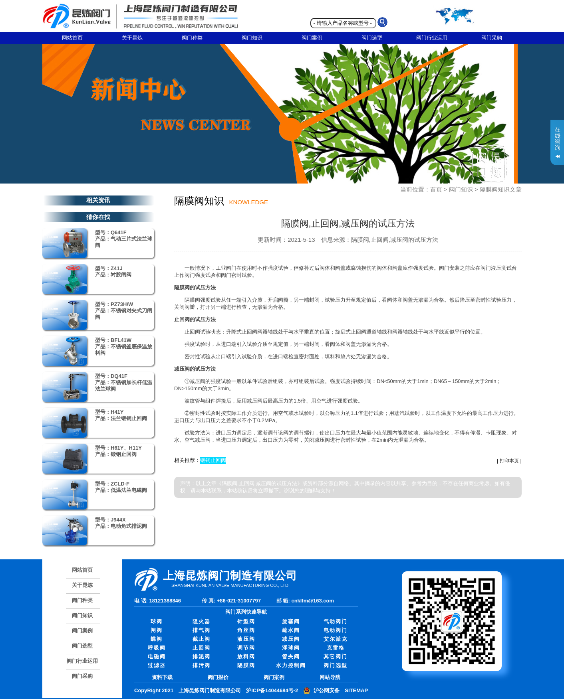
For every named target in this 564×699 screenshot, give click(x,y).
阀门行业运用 (431, 38)
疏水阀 (291, 630)
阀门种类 (192, 38)
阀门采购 (491, 38)
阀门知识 (252, 38)
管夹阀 (291, 657)
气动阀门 (336, 621)
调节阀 (246, 648)
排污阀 (202, 665)
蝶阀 (157, 639)
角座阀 (246, 630)
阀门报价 (218, 677)
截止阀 (202, 639)
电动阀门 (336, 630)
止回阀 (202, 648)
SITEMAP (356, 690)
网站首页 (72, 38)
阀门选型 (371, 38)
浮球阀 (291, 648)
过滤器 (157, 665)
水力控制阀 (291, 665)
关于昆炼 (132, 38)
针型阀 (246, 621)
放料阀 (246, 657)
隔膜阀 (246, 665)
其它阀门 (336, 657)
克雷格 (336, 648)
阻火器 (202, 621)
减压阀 (291, 639)
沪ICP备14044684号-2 (272, 690)
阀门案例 (312, 38)
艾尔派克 (336, 639)
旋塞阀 (291, 621)
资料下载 (162, 677)
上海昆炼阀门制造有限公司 (210, 690)
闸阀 (157, 630)
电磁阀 (157, 657)
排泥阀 (202, 657)
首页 (436, 189)
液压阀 (246, 639)
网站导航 (330, 677)
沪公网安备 (327, 690)
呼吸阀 (157, 648)
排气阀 (202, 630)
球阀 (157, 621)
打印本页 (509, 461)
